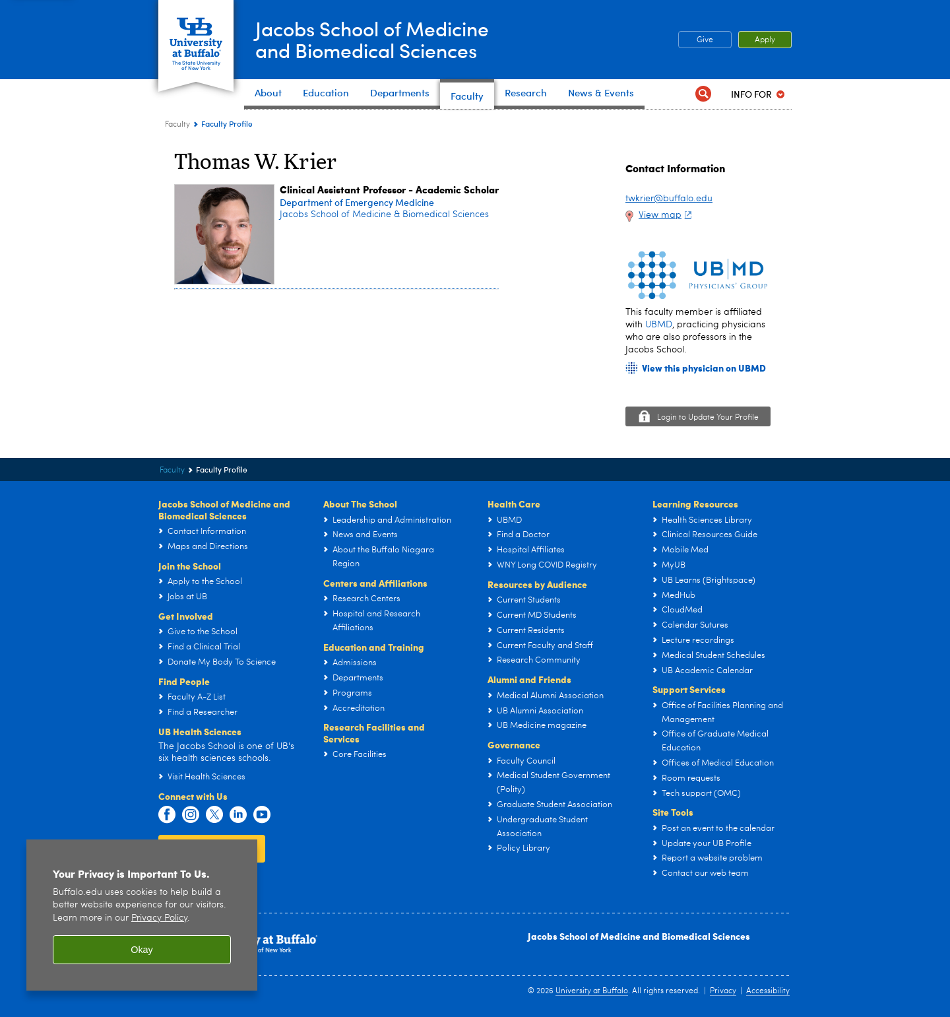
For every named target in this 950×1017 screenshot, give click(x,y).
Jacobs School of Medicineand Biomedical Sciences (372, 39)
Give (705, 40)
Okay (142, 949)
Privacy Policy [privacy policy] (159, 918)
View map (667, 215)
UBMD (658, 324)
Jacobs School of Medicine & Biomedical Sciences (384, 214)
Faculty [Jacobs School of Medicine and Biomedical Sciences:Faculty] (177, 125)
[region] (141, 915)
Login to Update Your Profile (708, 418)
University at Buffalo (591, 991)
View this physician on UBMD (704, 368)
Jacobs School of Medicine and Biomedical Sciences (639, 935)
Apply (765, 40)
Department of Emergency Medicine (357, 202)
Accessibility (768, 991)
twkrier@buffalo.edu (668, 198)
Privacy (723, 991)
